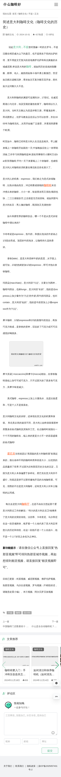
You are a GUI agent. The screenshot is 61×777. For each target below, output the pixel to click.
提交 (50, 750)
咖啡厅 (25, 503)
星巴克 (11, 453)
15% (56, 696)
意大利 (17, 47)
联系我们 (19, 766)
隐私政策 (31, 766)
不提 (30, 14)
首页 (14, 14)
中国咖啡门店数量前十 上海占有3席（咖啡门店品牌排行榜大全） (16, 626)
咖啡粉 (48, 185)
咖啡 (28, 66)
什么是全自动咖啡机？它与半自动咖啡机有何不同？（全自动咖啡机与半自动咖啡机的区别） (45, 626)
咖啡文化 (22, 14)
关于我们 (8, 766)
